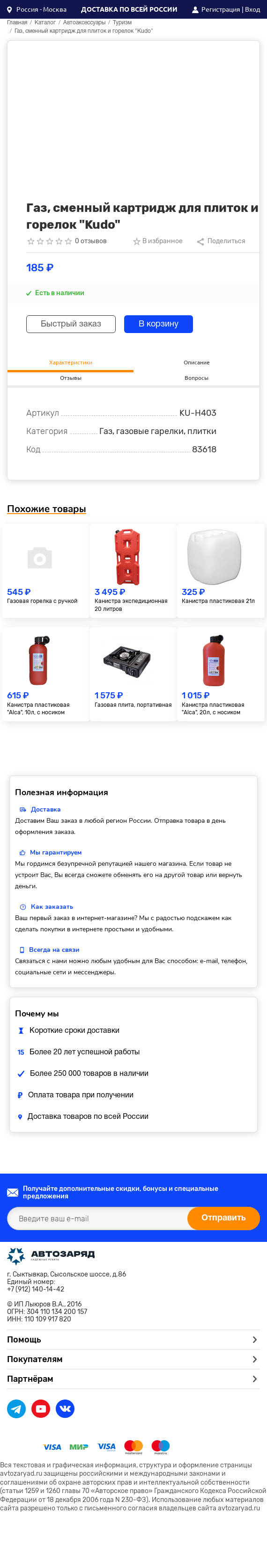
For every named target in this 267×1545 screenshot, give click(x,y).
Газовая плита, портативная (133, 705)
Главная (17, 22)
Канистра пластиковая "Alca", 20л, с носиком (213, 709)
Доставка (46, 809)
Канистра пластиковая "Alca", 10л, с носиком (38, 709)
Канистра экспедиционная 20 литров (131, 605)
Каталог (45, 22)
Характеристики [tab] (70, 362)
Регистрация (220, 9)
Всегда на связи (54, 949)
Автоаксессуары (84, 22)
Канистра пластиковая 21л (218, 601)
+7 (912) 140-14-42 (35, 1289)
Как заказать (52, 906)
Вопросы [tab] (196, 378)
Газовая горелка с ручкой (42, 601)
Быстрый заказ (71, 324)
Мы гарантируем (56, 852)
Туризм (122, 22)
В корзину (158, 324)
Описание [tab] (197, 362)
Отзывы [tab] (71, 378)
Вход (252, 9)
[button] (37, 9)
